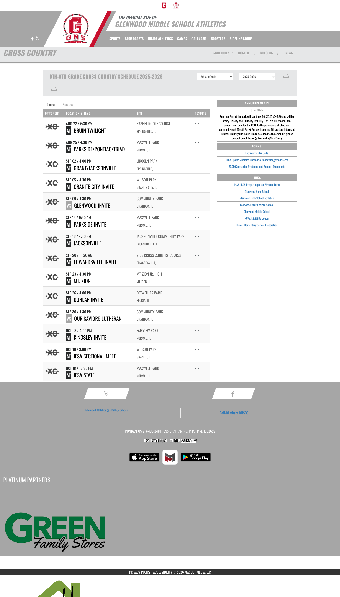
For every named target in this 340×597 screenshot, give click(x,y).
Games (51, 104)
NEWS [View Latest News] (289, 53)
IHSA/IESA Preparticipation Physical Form (257, 184)
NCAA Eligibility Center (257, 218)
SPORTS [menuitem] (114, 38)
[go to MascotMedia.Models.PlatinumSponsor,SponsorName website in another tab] (170, 532)
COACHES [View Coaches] (266, 53)
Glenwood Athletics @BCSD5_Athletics (106, 410)
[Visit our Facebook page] (32, 39)
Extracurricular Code (256, 153)
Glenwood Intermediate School (256, 204)
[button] (286, 77)
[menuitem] (164, 5)
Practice (68, 104)
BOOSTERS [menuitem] (218, 38)
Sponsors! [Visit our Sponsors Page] (188, 440)
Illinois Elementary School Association (256, 225)
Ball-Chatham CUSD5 (234, 413)
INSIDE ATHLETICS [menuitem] (160, 38)
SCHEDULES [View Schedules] (221, 53)
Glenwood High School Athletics (257, 198)
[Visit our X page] (37, 39)
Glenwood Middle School (257, 211)
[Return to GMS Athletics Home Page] (76, 28)
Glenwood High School (257, 191)
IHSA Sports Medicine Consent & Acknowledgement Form (257, 159)
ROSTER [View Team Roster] (243, 53)
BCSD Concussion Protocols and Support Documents (257, 166)
